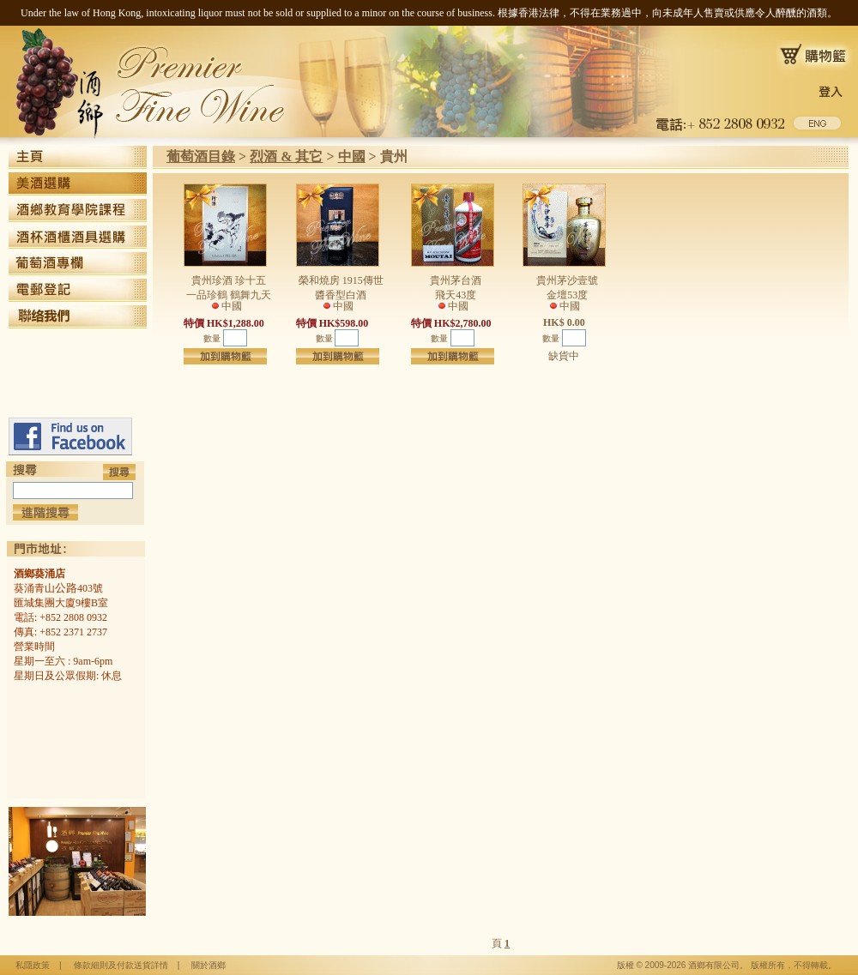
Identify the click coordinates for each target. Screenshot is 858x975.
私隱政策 (32, 965)
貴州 (394, 156)
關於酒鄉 (208, 965)
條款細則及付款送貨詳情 (121, 965)
